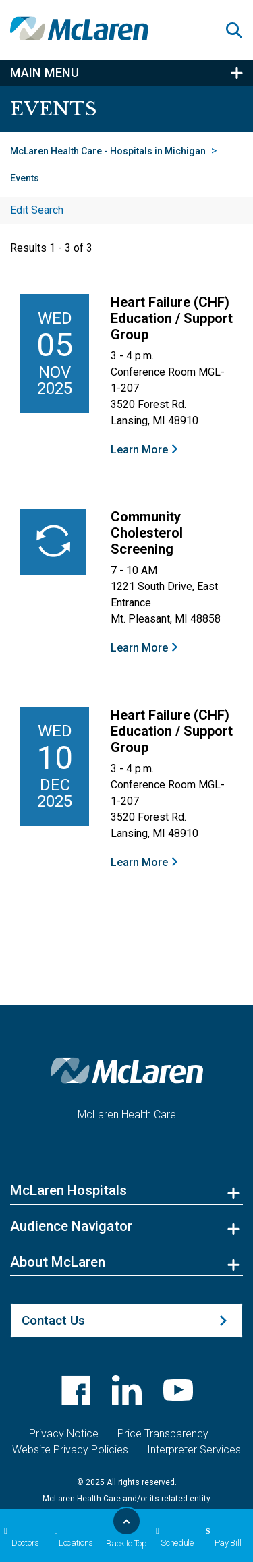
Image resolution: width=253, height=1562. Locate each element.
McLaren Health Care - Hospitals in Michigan (108, 151)
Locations (72, 1537)
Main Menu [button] (44, 72)
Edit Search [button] (36, 210)
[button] (239, 30)
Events (24, 178)
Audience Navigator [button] (71, 1226)
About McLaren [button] (57, 1262)
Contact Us (53, 1320)
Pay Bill (221, 1537)
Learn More (139, 449)
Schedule (173, 1537)
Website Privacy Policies (70, 1449)
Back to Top (126, 1532)
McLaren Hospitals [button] (68, 1190)
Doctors (19, 1537)
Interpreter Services (194, 1449)
